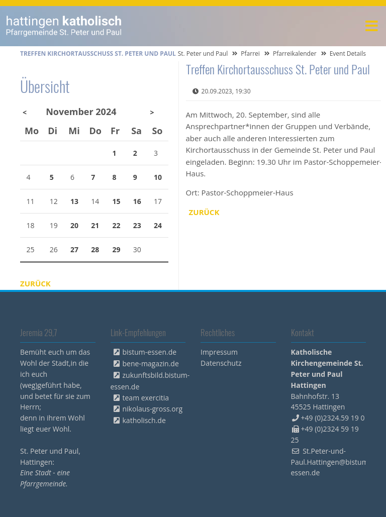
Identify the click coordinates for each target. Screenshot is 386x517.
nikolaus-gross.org (153, 408)
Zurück (204, 212)
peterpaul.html (64, 26)
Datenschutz (221, 363)
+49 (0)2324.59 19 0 (333, 418)
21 (95, 225)
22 (117, 225)
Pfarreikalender (295, 53)
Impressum (219, 352)
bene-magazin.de (151, 363)
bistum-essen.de (150, 352)
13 (74, 201)
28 (95, 249)
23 (137, 225)
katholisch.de (144, 420)
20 (74, 225)
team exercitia (146, 397)
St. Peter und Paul (203, 53)
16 (137, 201)
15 (117, 201)
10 (158, 177)
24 (158, 225)
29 (117, 249)
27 (74, 249)
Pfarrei (250, 53)
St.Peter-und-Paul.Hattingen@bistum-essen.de (331, 462)
